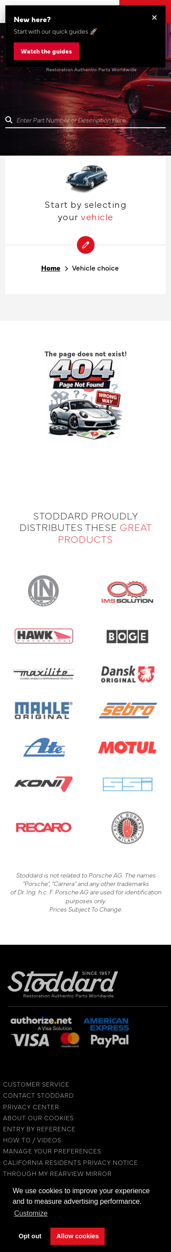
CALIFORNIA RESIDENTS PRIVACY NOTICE (68, 1162)
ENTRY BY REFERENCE (37, 1129)
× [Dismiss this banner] (154, 16)
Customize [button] (31, 1213)
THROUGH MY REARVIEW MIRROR (55, 1173)
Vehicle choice (95, 267)
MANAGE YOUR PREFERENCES (50, 1151)
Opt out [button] (30, 1236)
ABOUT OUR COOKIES (36, 1118)
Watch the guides (46, 50)
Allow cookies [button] (78, 1236)
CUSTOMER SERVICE (34, 1084)
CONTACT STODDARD (36, 1095)
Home (51, 267)
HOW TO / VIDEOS (30, 1140)
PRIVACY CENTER (29, 1107)
